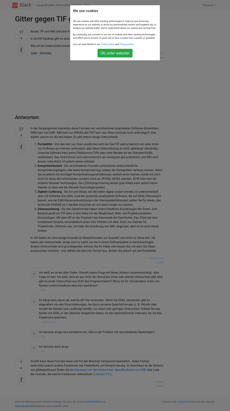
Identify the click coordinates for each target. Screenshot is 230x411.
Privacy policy (126, 44)
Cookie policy (107, 44)
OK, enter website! (115, 53)
